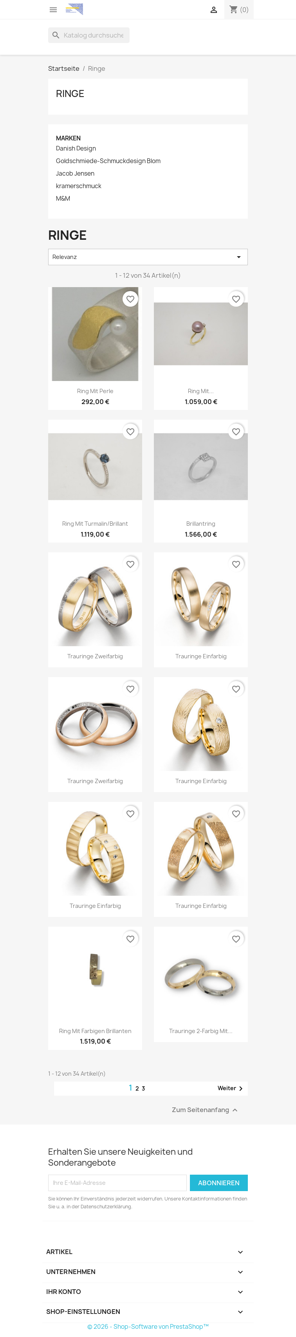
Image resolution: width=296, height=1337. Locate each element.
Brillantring (200, 523)
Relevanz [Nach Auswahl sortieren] (148, 257)
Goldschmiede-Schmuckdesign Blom (108, 161)
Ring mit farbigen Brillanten (95, 1031)
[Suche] (89, 35)
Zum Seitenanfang (206, 1110)
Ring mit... (201, 391)
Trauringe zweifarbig (95, 656)
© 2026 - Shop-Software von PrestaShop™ (148, 1327)
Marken (68, 138)
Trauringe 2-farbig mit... (201, 1031)
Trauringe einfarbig (201, 656)
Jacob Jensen (75, 174)
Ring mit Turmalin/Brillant (95, 523)
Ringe (70, 93)
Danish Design (76, 149)
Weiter (231, 1088)
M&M (63, 199)
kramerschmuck (78, 186)
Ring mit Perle (95, 391)
